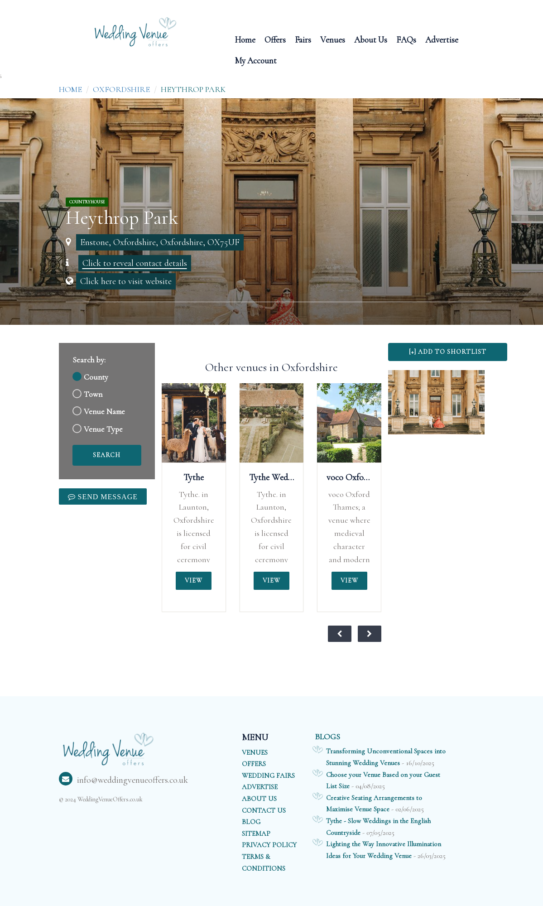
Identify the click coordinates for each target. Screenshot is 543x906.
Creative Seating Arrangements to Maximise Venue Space (374, 804)
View (193, 580)
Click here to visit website (126, 281)
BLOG (251, 822)
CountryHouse (87, 202)
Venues (332, 39)
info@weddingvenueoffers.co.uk (123, 780)
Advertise (441, 39)
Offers (275, 39)
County (96, 377)
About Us (370, 39)
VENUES (255, 752)
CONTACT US (264, 810)
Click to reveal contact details (134, 263)
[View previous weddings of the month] (339, 634)
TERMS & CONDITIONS (263, 862)
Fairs (303, 39)
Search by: (89, 360)
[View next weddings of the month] (369, 634)
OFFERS (254, 764)
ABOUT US (259, 799)
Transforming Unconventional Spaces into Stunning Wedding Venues (386, 757)
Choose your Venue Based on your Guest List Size (383, 780)
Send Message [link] (107, 496)
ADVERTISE (260, 787)
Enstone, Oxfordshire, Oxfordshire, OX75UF (160, 242)
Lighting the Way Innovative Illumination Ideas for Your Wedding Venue (383, 850)
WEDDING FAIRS (268, 775)
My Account (256, 60)
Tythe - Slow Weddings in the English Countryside (378, 827)
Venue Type (103, 429)
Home (245, 39)
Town (93, 394)
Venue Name (104, 411)
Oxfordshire (121, 89)
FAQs (406, 39)
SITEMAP (256, 833)
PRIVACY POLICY (269, 845)
